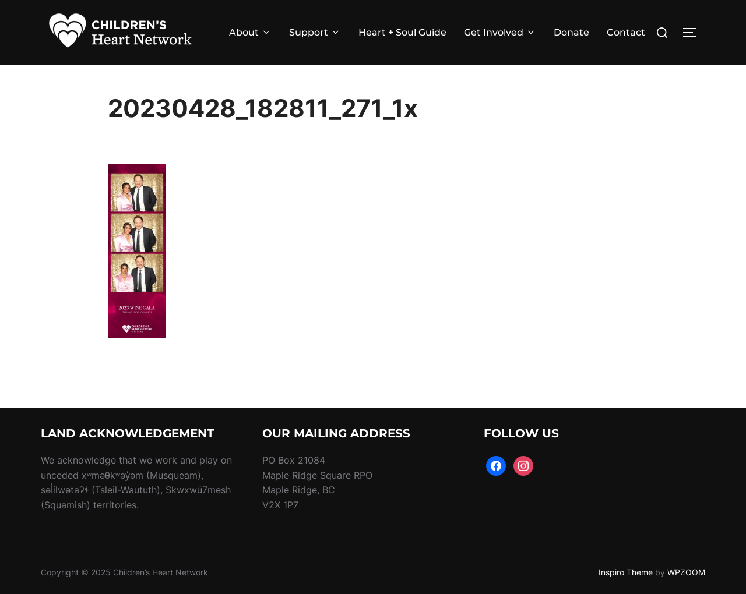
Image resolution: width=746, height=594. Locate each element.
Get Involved (500, 32)
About (250, 32)
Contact (626, 32)
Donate (571, 32)
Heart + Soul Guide (402, 32)
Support (315, 32)
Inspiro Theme (626, 572)
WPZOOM (686, 572)
